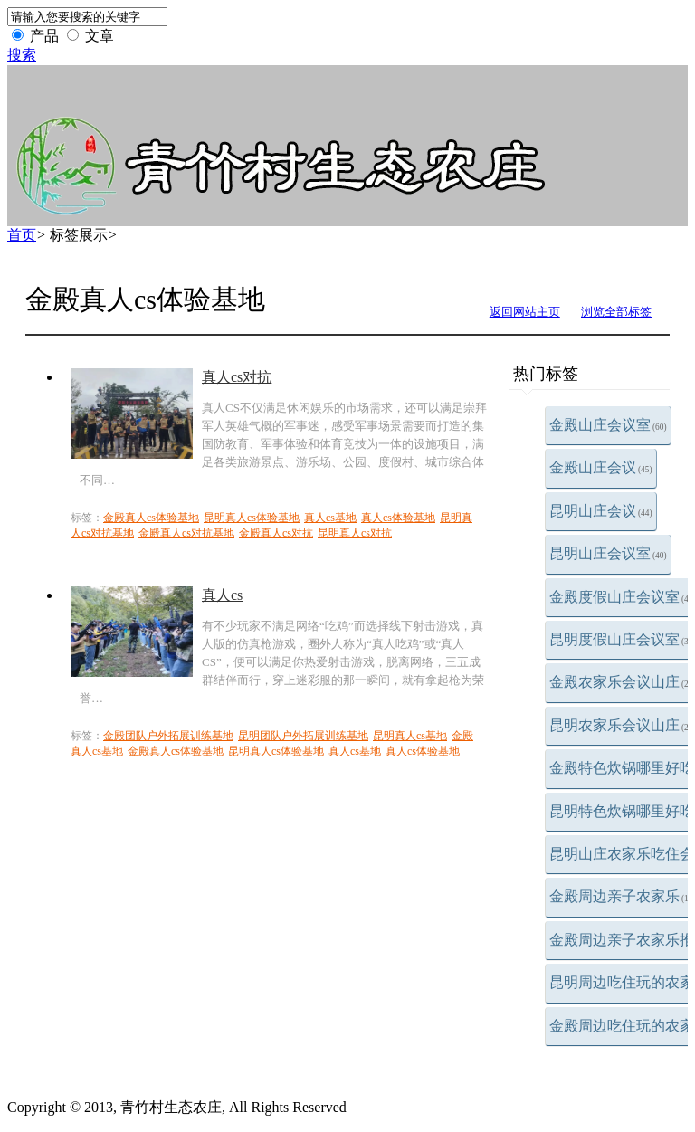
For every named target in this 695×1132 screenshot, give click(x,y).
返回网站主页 (525, 312)
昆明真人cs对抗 (355, 533)
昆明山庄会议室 (608, 553)
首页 (21, 235)
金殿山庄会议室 (608, 425)
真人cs (222, 595)
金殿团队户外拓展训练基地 (168, 735)
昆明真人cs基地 (410, 735)
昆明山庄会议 (600, 510)
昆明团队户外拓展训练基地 (303, 735)
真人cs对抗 (236, 377)
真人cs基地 (330, 517)
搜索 (21, 54)
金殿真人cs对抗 (276, 533)
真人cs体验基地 (398, 517)
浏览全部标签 (616, 312)
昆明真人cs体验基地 (252, 517)
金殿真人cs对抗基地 (186, 533)
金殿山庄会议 (600, 467)
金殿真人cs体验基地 (151, 517)
